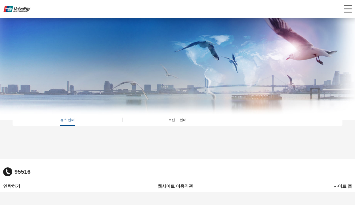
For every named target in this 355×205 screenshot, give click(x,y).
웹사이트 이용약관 (175, 186)
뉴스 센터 (67, 120)
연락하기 (11, 186)
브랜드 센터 (177, 120)
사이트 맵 (343, 186)
